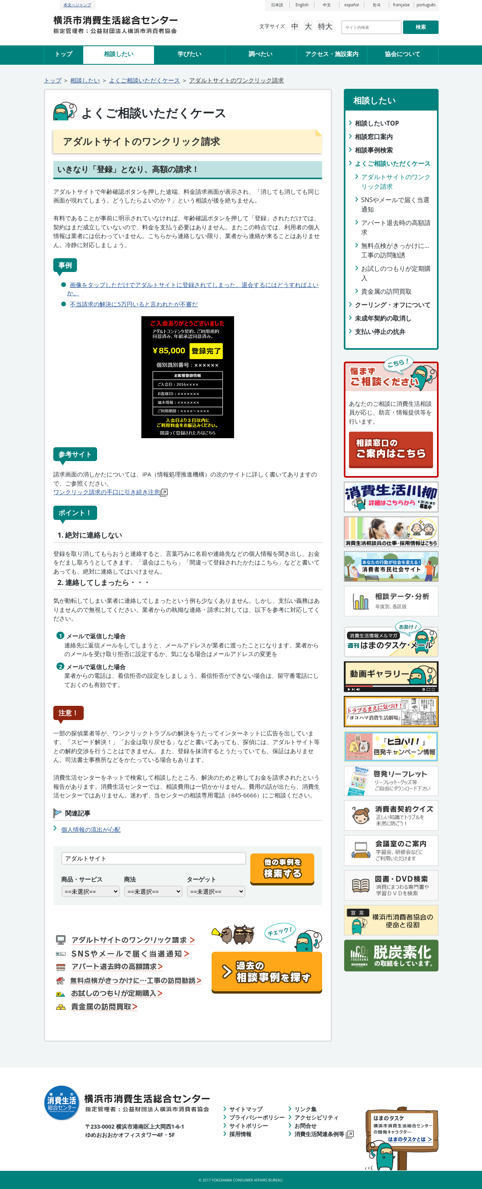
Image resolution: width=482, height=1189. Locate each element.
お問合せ (305, 1125)
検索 (421, 27)
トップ (63, 54)
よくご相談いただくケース (144, 80)
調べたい (260, 54)
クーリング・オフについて (393, 304)
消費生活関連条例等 (324, 1134)
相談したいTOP (377, 123)
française (401, 5)
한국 (377, 5)
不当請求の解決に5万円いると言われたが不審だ (134, 304)
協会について (402, 54)
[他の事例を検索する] (282, 864)
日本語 (277, 5)
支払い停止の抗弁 (380, 331)
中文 (327, 5)
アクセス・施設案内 (331, 54)
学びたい (189, 54)
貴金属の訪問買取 (386, 291)
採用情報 (240, 1134)
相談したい (118, 54)
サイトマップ (246, 1109)
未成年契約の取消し (383, 318)
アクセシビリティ (316, 1117)
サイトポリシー (248, 1125)
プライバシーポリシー (257, 1117)
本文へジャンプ (77, 5)
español (352, 5)
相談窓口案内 (374, 136)
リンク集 (305, 1109)
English (302, 5)
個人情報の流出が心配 (90, 829)
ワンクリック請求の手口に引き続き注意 (110, 492)
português (426, 5)
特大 (325, 26)
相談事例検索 (374, 150)
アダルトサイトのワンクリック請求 (236, 80)
